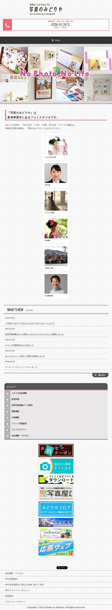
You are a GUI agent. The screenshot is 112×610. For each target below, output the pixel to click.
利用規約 (9, 596)
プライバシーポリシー (15, 602)
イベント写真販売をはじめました (19, 345)
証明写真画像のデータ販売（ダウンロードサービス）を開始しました (34, 334)
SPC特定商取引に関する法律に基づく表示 (24, 584)
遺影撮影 (15, 411)
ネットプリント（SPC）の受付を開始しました (25, 356)
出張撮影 (15, 417)
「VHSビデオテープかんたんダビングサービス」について (30, 323)
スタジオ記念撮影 (19, 393)
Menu (57, 40)
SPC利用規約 (11, 579)
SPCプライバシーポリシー (17, 590)
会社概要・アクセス (20, 436)
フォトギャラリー (19, 429)
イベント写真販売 (19, 423)
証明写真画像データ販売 (22, 405)
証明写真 (15, 399)
